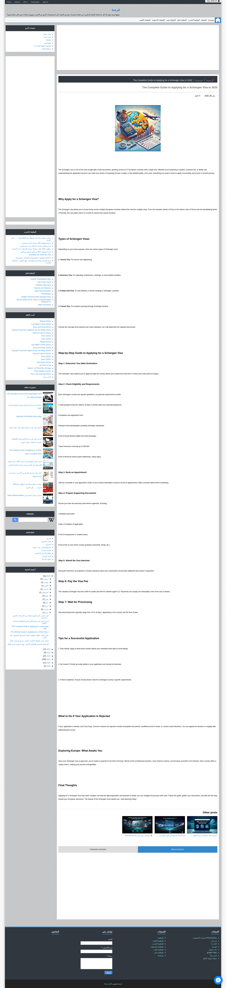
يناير (46, 613)
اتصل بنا (214, 944)
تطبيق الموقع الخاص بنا (42, 46)
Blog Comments (178, 849)
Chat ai (9, 2)
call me (25, 2)
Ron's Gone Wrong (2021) (41, 374)
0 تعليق (198, 96)
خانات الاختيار (46, 542)
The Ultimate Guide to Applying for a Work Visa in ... (29, 632)
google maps (212, 953)
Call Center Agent (44, 282)
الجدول (48, 544)
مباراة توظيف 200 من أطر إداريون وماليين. (35, 252)
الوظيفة (204, 20)
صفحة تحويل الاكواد (210, 958)
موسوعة (211, 20)
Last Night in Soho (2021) (41, 324)
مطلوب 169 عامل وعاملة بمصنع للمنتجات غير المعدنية (31, 249)
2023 (48, 653)
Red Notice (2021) (44, 362)
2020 (48, 663)
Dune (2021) (46, 339)
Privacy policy (35, 2)
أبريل (46, 606)
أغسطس (45, 592)
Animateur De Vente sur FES (40, 255)
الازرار (48, 539)
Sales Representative (42, 291)
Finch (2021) (46, 336)
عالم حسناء (108, 984)
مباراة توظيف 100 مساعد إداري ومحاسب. (36, 243)
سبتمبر (45, 589)
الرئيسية (210, 80)
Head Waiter (46, 294)
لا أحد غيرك (47, 377)
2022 (48, 656)
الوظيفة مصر (171, 20)
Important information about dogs (29, 416)
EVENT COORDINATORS (41, 279)
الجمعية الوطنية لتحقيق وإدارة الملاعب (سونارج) (33, 258)
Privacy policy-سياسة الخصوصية (205, 938)
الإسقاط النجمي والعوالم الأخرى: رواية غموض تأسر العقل (28, 644)
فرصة (116, 10)
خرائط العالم (46, 49)
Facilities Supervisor (43, 285)
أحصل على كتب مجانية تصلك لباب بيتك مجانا (26, 428)
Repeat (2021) (45, 321)
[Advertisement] (138, 47)
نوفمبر (46, 582)
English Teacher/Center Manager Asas (36, 297)
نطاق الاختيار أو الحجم (43, 553)
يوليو (46, 596)
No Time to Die (45, 365)
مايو (47, 603)
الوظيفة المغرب (194, 20)
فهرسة (214, 947)
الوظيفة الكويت (144, 20)
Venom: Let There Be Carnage (39, 368)
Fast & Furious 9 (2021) (42, 333)
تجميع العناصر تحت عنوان (41, 547)
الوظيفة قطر (182, 20)
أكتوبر (46, 586)
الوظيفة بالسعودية (158, 20)
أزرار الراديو (47, 556)
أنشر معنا (47, 37)
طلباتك (48, 40)
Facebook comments (98, 849)
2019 (48, 666)
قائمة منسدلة (46, 550)
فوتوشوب (47, 43)
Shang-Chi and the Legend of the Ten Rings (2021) (31, 330)
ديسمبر (45, 579)
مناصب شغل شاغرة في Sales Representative (24, 495)
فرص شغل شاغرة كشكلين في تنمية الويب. (35, 246)
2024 (48, 649)
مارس (46, 609)
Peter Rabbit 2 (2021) (42, 371)
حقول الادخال (46, 559)
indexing (17, 2)
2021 (48, 659)
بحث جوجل (47, 34)
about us (45, 2)
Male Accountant (44, 305)
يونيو (46, 599)
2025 (48, 576)
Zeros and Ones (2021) (42, 327)
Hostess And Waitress (42, 288)
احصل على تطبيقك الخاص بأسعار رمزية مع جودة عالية (29, 641)
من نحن (214, 941)
